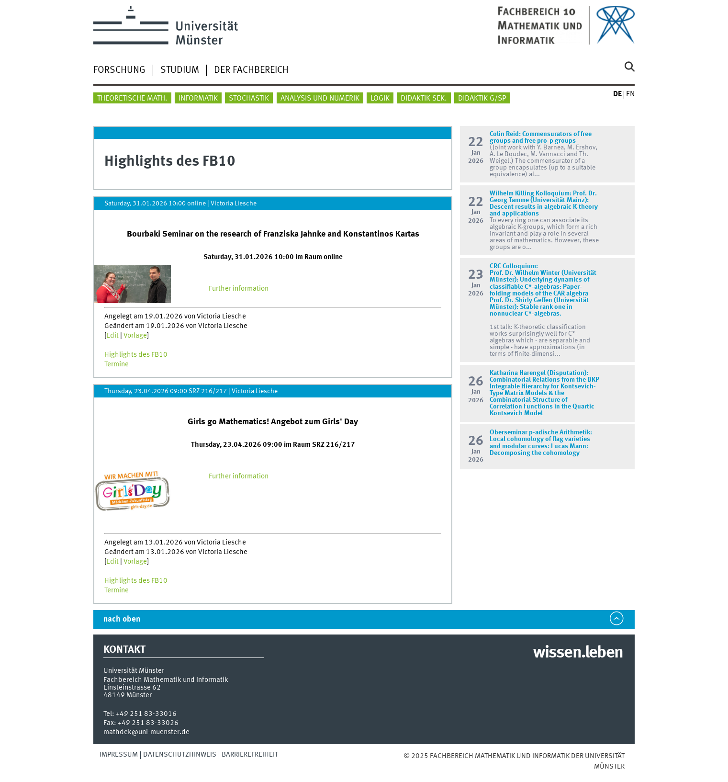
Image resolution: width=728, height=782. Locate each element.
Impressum (119, 755)
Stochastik (249, 98)
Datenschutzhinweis (179, 755)
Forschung (119, 70)
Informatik (198, 98)
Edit (112, 336)
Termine (116, 364)
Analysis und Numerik (319, 98)
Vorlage (135, 336)
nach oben (121, 619)
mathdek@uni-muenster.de (146, 732)
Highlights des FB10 (136, 355)
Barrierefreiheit (250, 755)
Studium (179, 70)
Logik (380, 98)
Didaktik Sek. (424, 98)
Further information (239, 289)
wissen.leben (578, 653)
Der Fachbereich (251, 70)
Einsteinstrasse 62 (132, 687)
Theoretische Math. (132, 98)
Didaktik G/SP (482, 98)
